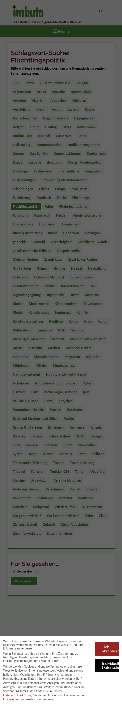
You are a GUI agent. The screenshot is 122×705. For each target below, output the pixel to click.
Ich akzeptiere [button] (110, 647)
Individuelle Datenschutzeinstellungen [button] (110, 663)
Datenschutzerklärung (17, 693)
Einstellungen (11, 697)
